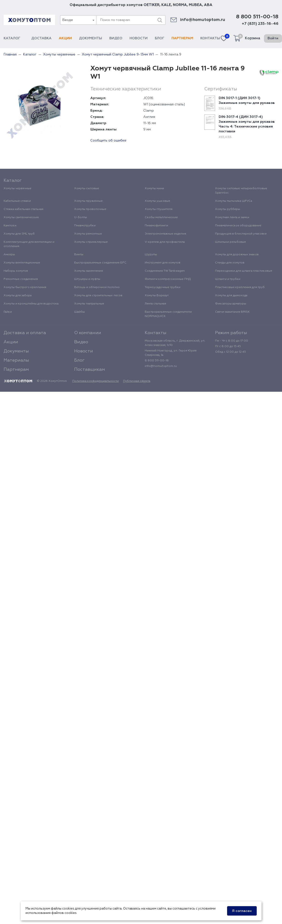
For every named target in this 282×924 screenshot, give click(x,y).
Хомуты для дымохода (231, 295)
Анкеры (9, 254)
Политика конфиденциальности (95, 381)
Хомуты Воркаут (157, 295)
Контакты (210, 38)
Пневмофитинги (156, 225)
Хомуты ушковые (157, 201)
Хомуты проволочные (90, 209)
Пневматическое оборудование (238, 225)
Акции (65, 38)
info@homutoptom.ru (202, 20)
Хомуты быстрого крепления (25, 287)
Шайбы (79, 311)
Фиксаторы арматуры (230, 303)
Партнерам (182, 38)
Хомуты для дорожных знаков (237, 254)
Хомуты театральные (89, 303)
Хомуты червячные (17, 188)
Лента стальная (155, 303)
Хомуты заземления (88, 271)
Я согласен (242, 911)
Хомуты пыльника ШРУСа (233, 201)
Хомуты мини (154, 188)
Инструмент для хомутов (162, 262)
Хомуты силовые (86, 188)
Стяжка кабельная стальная (23, 209)
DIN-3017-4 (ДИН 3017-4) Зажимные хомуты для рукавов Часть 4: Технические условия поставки (247, 124)
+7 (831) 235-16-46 (260, 24)
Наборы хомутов (16, 271)
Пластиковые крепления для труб (240, 287)
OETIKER (151, 5)
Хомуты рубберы (227, 209)
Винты (78, 254)
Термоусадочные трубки (162, 287)
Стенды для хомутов (229, 262)
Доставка (41, 38)
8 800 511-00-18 (257, 17)
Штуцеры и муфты (87, 279)
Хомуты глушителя (158, 209)
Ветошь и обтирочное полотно (97, 287)
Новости (139, 38)
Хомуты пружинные (88, 201)
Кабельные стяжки (17, 201)
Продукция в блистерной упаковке (241, 233)
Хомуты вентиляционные (22, 262)
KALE (166, 5)
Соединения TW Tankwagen (165, 271)
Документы (90, 38)
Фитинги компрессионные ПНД (168, 279)
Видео (115, 38)
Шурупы (151, 254)
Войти (273, 38)
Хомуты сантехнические (21, 217)
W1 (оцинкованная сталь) (164, 104)
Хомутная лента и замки (232, 217)
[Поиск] (160, 20)
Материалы (16, 360)
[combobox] (78, 20)
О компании (87, 333)
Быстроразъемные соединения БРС (100, 262)
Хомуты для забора (18, 295)
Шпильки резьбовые (230, 242)
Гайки (8, 311)
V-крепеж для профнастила (165, 242)
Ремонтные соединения (21, 279)
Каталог (14, 38)
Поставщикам (89, 369)
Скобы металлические (161, 217)
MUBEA (195, 5)
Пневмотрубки (85, 225)
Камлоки (10, 225)
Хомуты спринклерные (91, 242)
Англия (149, 117)
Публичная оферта (136, 381)
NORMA (180, 5)
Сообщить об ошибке (108, 140)
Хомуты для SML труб (19, 233)
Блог (159, 38)
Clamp (148, 110)
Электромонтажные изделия (165, 233)
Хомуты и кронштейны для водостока (31, 303)
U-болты (80, 217)
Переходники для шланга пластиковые (243, 271)
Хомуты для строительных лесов (98, 295)
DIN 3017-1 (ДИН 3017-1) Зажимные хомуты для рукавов (247, 100)
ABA (208, 5)
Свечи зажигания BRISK (232, 311)
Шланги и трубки (227, 279)
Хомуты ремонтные (88, 233)
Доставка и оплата (25, 333)
